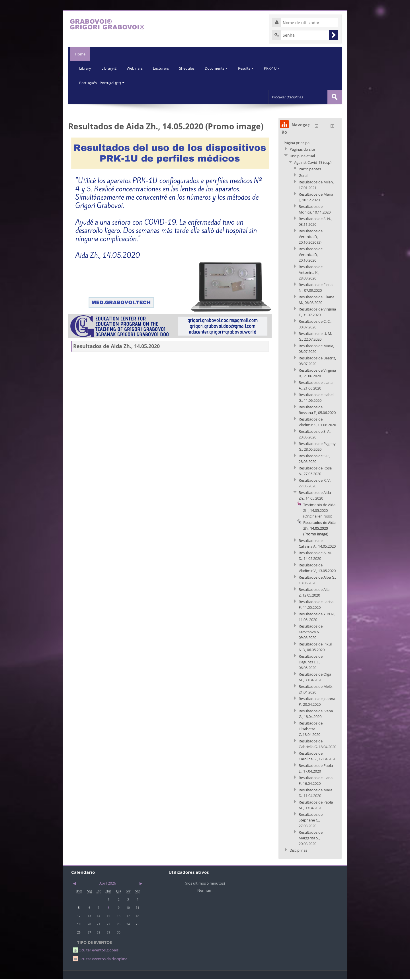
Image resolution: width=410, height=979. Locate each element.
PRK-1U (276, 68)
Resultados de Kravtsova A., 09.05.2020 (311, 631)
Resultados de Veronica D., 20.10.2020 (311, 254)
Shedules (189, 68)
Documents (219, 68)
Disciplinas (298, 849)
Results (249, 68)
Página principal (297, 142)
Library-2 (109, 68)
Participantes (310, 168)
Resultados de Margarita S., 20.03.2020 (311, 837)
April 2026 (107, 882)
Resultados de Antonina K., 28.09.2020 (311, 272)
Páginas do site (302, 149)
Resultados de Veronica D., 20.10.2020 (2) (311, 236)
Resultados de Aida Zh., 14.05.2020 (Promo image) (319, 528)
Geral (303, 175)
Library (85, 68)
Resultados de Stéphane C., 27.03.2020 (311, 820)
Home (79, 54)
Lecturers (163, 68)
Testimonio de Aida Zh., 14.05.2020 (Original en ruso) (319, 510)
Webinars (136, 68)
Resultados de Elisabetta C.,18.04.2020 (311, 728)
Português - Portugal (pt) (102, 82)
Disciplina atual (302, 155)
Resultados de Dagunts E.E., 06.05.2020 (311, 661)
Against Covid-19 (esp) (312, 162)
